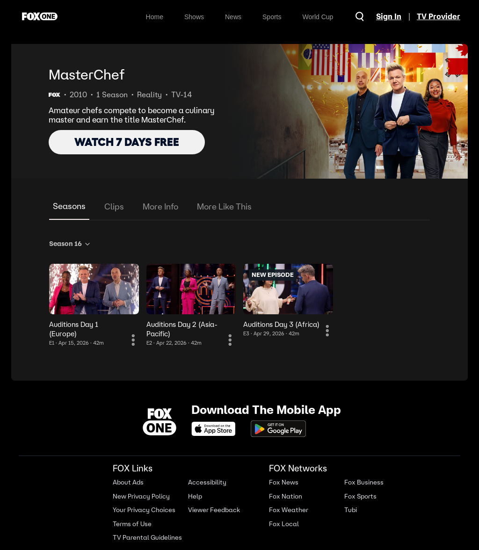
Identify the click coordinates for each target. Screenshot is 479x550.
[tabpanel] (239, 291)
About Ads (128, 482)
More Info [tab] (160, 206)
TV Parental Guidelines (147, 538)
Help (195, 496)
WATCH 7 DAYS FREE (126, 142)
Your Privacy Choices (144, 510)
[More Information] (133, 340)
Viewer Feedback (214, 510)
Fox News (283, 482)
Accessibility (207, 482)
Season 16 (70, 243)
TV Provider (438, 16)
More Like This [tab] (224, 206)
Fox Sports (360, 496)
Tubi (350, 510)
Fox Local (284, 524)
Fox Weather (288, 510)
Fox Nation (285, 496)
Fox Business (364, 482)
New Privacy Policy (141, 496)
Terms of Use (132, 524)
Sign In (388, 16)
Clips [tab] (114, 206)
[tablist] (239, 207)
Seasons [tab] (69, 206)
